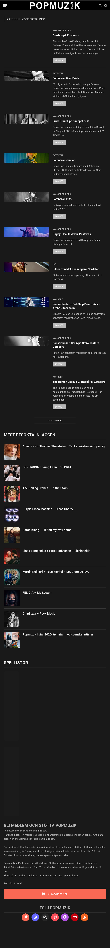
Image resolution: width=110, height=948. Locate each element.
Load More (55, 438)
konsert (58, 310)
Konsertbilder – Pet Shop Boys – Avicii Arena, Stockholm (76, 317)
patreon (58, 74)
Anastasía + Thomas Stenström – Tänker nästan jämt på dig (64, 464)
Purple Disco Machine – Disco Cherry (48, 526)
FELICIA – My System (37, 610)
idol (55, 270)
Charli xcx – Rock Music (39, 631)
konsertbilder (62, 30)
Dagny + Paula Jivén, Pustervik (75, 238)
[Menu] (5, 5)
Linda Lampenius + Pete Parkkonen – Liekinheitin (56, 568)
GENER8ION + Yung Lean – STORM (47, 485)
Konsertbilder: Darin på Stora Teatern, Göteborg (74, 357)
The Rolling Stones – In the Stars (45, 506)
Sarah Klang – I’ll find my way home (47, 547)
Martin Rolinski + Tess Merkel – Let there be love (56, 589)
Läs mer (59, 61)
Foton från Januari (66, 162)
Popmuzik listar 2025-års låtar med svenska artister (58, 652)
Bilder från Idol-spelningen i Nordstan (73, 277)
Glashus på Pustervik (68, 36)
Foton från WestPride (68, 79)
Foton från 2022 (64, 202)
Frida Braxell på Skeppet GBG (74, 123)
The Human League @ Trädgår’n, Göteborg (76, 397)
